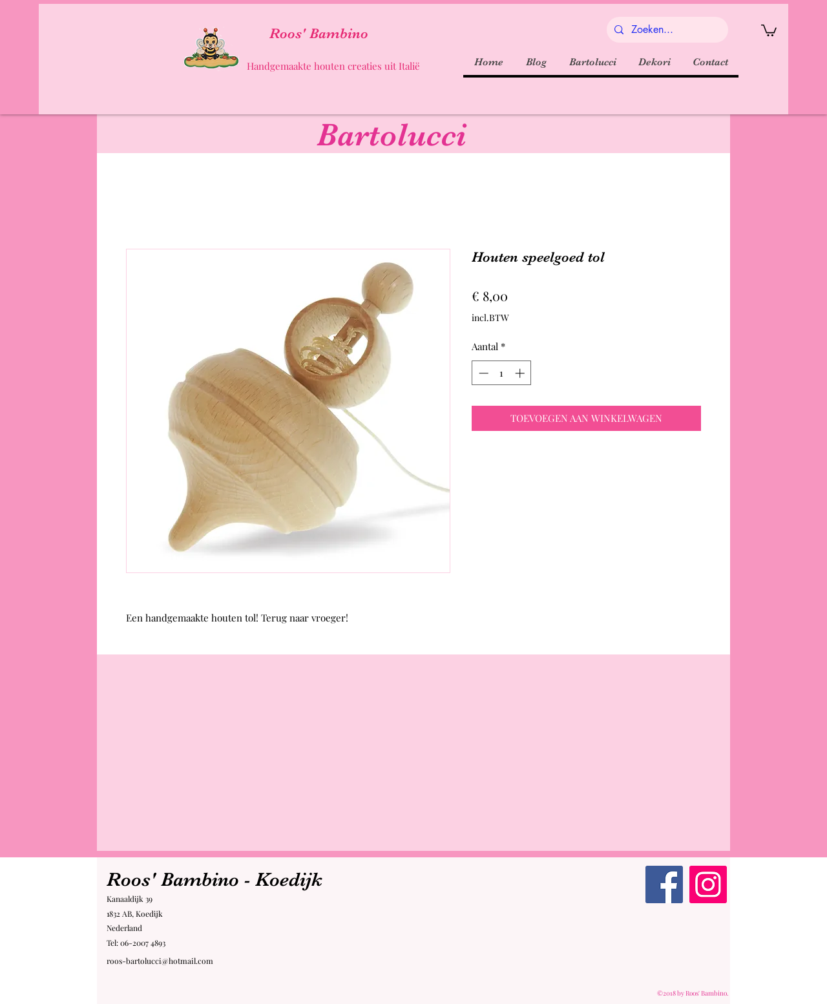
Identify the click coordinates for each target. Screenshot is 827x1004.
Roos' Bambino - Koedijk (214, 879)
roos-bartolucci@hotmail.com (160, 961)
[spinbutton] (501, 373)
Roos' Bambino (318, 33)
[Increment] (521, 373)
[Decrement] (482, 373)
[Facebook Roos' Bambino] (664, 884)
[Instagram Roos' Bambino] (708, 884)
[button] (769, 29)
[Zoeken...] (666, 30)
